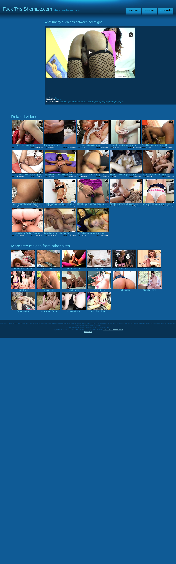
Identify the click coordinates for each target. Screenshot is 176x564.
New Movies (149, 10)
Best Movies (133, 10)
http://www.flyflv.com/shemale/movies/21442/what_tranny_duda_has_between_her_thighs (91, 102)
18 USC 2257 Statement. (111, 329)
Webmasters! (88, 332)
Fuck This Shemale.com (27, 9)
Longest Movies (165, 10)
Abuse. (121, 329)
